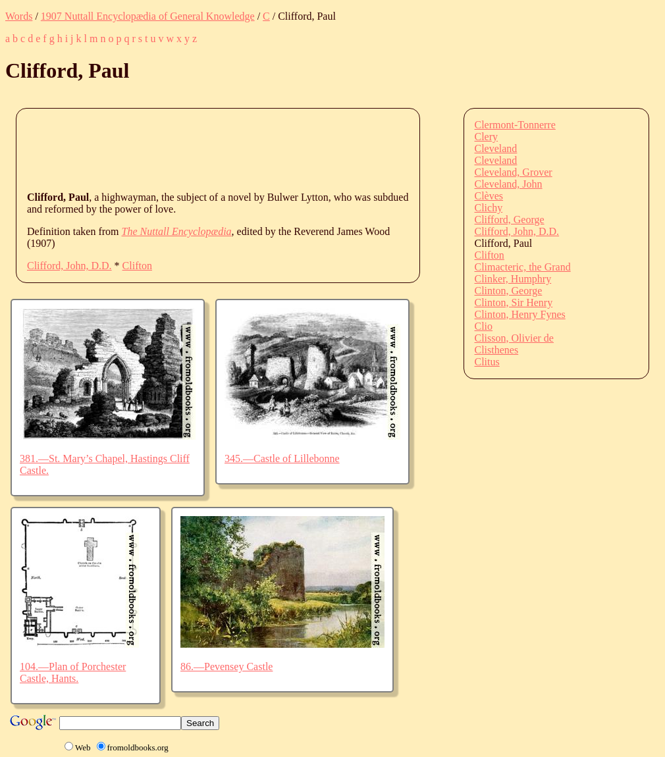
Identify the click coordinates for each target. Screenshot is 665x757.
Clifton (137, 265)
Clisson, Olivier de (514, 338)
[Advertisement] (266, 148)
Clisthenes (497, 349)
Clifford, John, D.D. (69, 265)
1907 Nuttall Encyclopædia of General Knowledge (148, 16)
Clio (484, 326)
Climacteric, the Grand (523, 267)
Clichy (489, 207)
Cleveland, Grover (513, 172)
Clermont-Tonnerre (515, 124)
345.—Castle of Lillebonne (282, 458)
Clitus (487, 361)
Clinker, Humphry (513, 278)
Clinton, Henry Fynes (520, 314)
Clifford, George (510, 219)
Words (18, 16)
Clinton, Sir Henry (514, 302)
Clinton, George (509, 290)
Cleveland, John (509, 184)
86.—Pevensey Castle (226, 666)
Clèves (489, 195)
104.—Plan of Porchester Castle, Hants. (73, 672)
